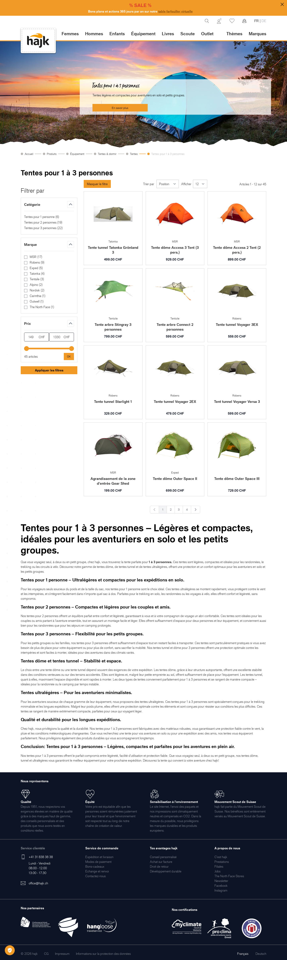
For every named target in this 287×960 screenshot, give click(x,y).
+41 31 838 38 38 (41, 857)
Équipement (77, 153)
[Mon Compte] (219, 21)
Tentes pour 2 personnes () (43, 222)
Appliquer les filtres (49, 370)
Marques (257, 33)
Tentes (134, 153)
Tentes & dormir (107, 153)
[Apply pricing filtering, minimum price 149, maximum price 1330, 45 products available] (69, 356)
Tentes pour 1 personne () (41, 217)
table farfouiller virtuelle (175, 11)
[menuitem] (99, 857)
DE (263, 21)
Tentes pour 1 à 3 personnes (168, 153)
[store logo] (38, 40)
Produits (52, 153)
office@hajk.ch (38, 883)
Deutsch (261, 954)
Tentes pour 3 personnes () (43, 228)
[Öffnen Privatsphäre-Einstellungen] (10, 950)
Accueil (29, 153)
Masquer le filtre (97, 184)
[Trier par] (167, 184)
